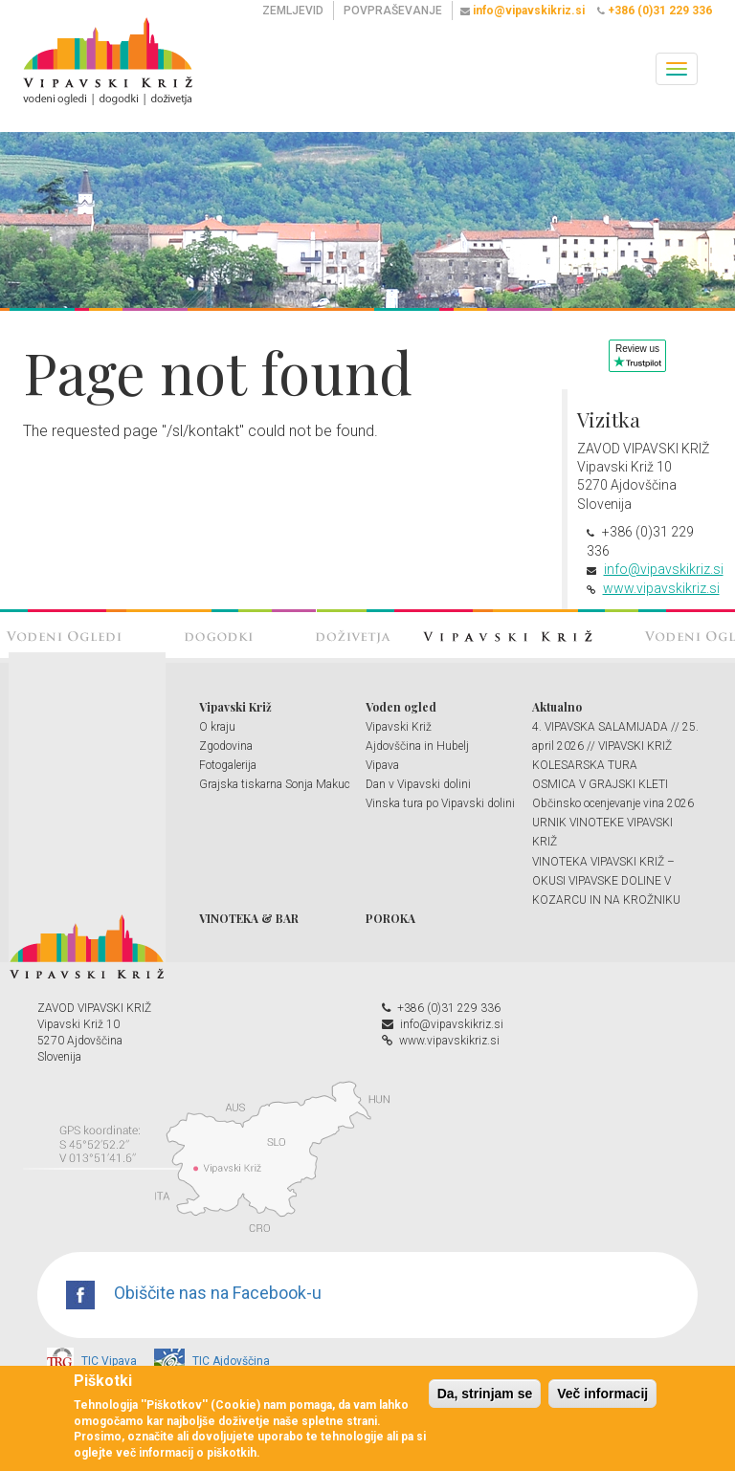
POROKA (390, 918)
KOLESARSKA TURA (584, 765)
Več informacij (602, 1393)
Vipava (382, 765)
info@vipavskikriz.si (664, 569)
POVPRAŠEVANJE (393, 10)
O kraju (217, 727)
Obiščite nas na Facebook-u (194, 1293)
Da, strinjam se (485, 1393)
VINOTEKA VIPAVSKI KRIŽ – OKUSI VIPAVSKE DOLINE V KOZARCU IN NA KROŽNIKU (606, 881)
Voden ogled (401, 706)
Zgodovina (226, 746)
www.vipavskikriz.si (661, 588)
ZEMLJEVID (292, 10)
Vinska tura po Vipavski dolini (440, 803)
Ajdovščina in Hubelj (417, 746)
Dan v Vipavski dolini (418, 784)
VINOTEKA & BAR (249, 918)
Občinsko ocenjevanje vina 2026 (613, 803)
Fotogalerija (227, 765)
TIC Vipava (92, 1361)
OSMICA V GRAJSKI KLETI (600, 784)
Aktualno (557, 706)
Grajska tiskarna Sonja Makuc (274, 784)
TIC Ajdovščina (212, 1361)
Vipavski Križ (235, 706)
